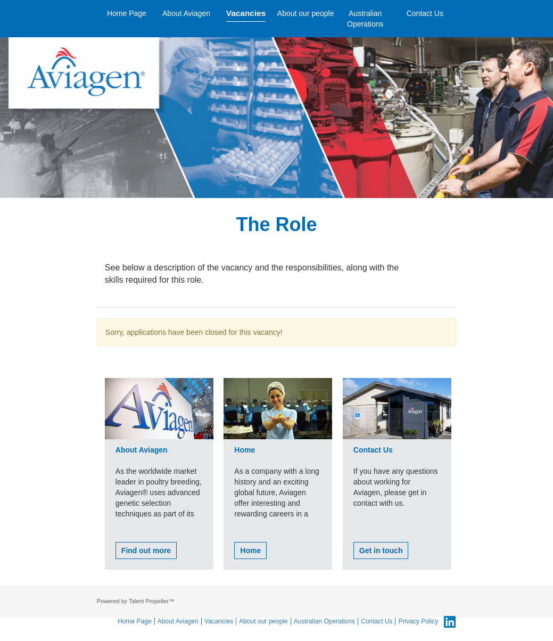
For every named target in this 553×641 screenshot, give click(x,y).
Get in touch (381, 550)
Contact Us (425, 13)
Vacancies (246, 13)
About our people (305, 13)
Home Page (126, 13)
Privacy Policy (418, 621)
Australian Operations (365, 18)
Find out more (146, 550)
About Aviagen (186, 13)
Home (250, 550)
